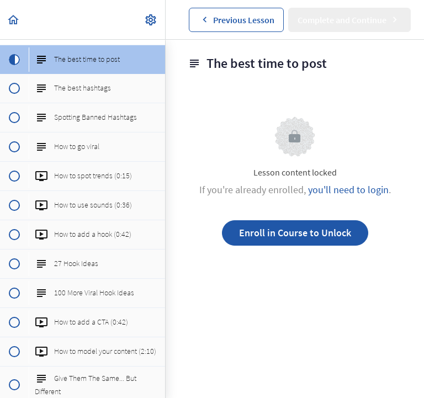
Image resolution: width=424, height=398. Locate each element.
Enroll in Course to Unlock (295, 232)
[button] (14, 19)
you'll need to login (348, 189)
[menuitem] (151, 19)
